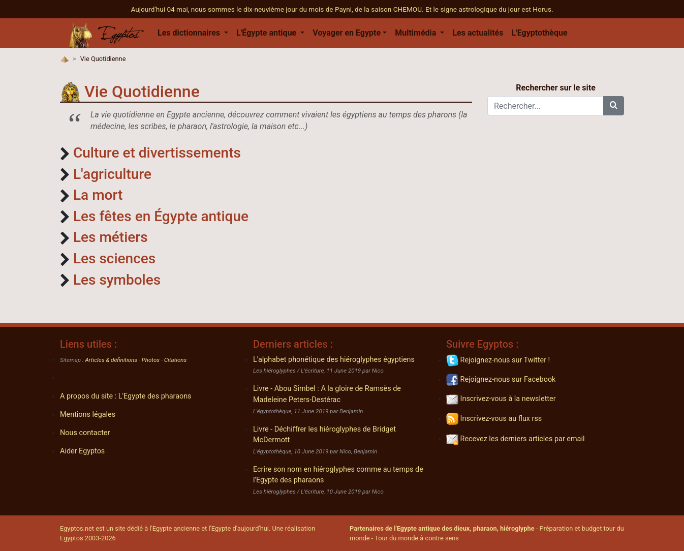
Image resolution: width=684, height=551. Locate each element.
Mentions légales (87, 414)
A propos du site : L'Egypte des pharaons (126, 396)
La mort (97, 195)
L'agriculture (112, 174)
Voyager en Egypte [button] (347, 33)
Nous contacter (85, 432)
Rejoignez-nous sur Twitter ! (498, 360)
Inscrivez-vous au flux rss (494, 418)
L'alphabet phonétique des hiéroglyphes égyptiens (334, 359)
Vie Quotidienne (103, 59)
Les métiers (110, 237)
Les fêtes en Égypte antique (160, 216)
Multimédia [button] (416, 33)
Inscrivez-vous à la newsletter (501, 398)
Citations (175, 359)
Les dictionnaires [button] (190, 33)
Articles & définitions (111, 359)
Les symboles (117, 279)
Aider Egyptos (82, 451)
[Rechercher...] (545, 105)
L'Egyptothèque (539, 33)
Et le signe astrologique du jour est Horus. (489, 9)
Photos (151, 359)
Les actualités (477, 33)
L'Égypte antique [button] (267, 33)
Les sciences (114, 258)
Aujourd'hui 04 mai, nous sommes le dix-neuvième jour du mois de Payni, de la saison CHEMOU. (278, 9)
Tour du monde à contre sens (417, 538)
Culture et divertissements (157, 152)
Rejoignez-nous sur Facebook (500, 379)
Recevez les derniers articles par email (515, 439)
